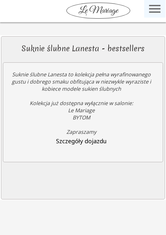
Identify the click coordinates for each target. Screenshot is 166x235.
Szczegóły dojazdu (81, 141)
